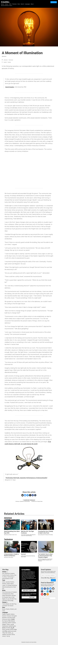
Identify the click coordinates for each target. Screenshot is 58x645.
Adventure (6, 59)
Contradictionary (6, 593)
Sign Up (53, 580)
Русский (9, 617)
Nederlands (5, 626)
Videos (8, 583)
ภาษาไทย (4, 631)
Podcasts (14, 4)
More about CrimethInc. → (29, 590)
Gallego (4, 634)
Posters (12, 582)
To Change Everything (11, 585)
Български (5, 621)
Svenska (7, 629)
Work (12, 593)
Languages (27, 4)
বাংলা (3, 629)
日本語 (12, 619)
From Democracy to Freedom (9, 592)
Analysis (12, 573)
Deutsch (4, 616)
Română (8, 627)
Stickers (4, 583)
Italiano (12, 614)
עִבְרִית (15, 629)
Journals (7, 582)
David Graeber (9, 87)
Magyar (4, 624)
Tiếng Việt (4, 633)
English (4, 614)
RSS (7, 602)
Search (22, 4)
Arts (3, 573)
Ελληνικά (4, 619)
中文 (9, 621)
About (32, 4)
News (5, 577)
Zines (3, 582)
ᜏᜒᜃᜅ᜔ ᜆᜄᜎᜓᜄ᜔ (6, 636)
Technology (11, 59)
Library (6, 4)
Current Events (6, 575)
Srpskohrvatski (12, 626)
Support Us (53, 2)
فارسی (12, 624)
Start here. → (32, 597)
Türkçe (8, 624)
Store (19, 4)
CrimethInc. (5, 2)
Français (9, 616)
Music (12, 583)
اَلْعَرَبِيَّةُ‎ (12, 627)
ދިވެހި (12, 633)
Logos (3, 585)
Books (2, 4)
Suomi (9, 619)
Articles (4, 571)
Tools (10, 4)
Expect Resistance (6, 595)
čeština (9, 622)
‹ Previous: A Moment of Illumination (22, 501)
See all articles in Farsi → (7, 5)
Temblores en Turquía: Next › (37, 501)
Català (9, 633)
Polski (13, 617)
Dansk (11, 629)
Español (5, 62)
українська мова (11, 631)
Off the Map (10, 600)
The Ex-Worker (5, 604)
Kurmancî (9, 634)
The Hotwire (10, 605)
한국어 (4, 627)
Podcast (4, 602)
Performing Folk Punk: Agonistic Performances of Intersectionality (26, 478)
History (12, 575)
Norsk (13, 634)
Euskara (9, 62)
